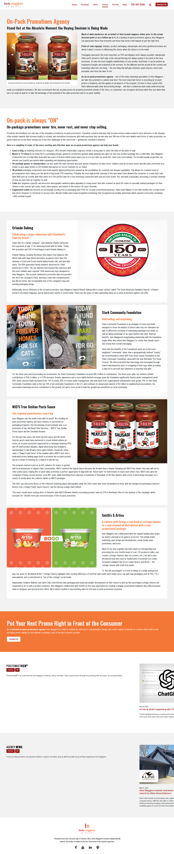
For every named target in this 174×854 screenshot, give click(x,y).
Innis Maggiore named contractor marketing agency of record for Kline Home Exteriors (51, 758)
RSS (16, 668)
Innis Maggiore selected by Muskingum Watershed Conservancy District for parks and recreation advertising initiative (87, 761)
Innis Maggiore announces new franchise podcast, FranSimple (153, 758)
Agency (74, 4)
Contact (88, 840)
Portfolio (115, 4)
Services (105, 4)
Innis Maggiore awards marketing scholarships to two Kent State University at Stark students (121, 760)
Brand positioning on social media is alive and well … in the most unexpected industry (155, 689)
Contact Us (162, 4)
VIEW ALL (9, 668)
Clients (95, 4)
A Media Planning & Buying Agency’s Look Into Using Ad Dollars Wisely (121, 689)
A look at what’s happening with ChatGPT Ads (48, 688)
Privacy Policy (98, 840)
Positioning (85, 4)
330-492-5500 (138, 4)
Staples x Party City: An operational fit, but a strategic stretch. (86, 688)
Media (125, 4)
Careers (74, 840)
